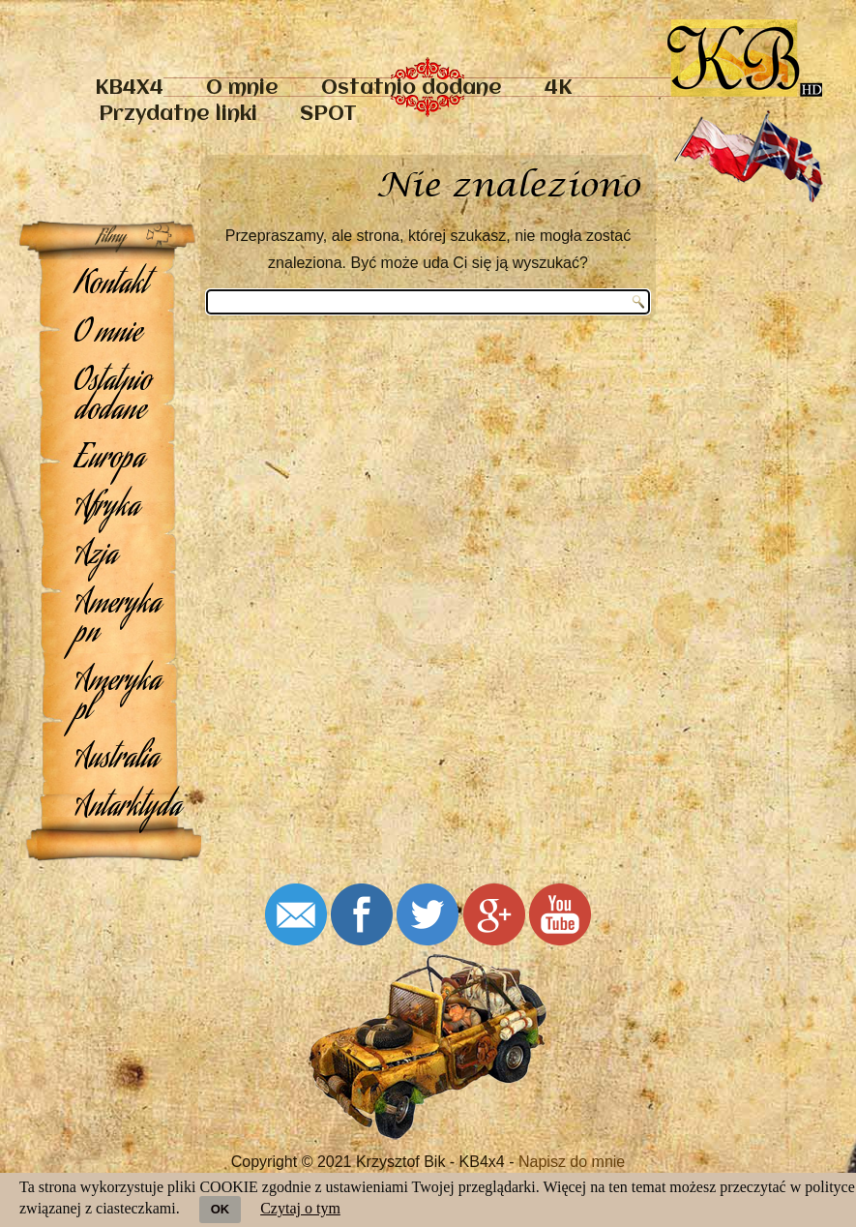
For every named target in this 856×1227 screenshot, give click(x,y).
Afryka (106, 509)
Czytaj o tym (300, 1208)
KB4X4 (129, 88)
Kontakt (111, 286)
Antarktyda (118, 808)
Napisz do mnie (571, 1161)
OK (220, 1209)
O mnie (242, 88)
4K (558, 88)
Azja (95, 557)
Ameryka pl (117, 698)
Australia (116, 760)
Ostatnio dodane (411, 88)
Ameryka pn (117, 620)
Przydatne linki (178, 115)
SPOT (328, 115)
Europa (109, 460)
